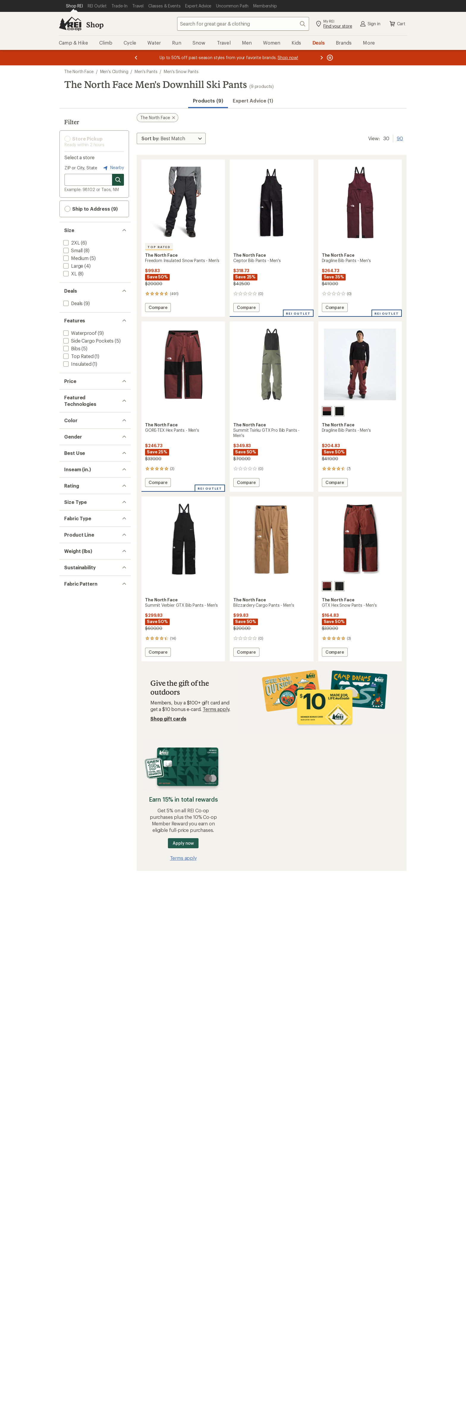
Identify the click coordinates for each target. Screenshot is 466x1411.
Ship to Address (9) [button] (91, 209)
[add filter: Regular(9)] (75, 747)
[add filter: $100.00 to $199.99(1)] (87, 401)
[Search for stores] (118, 180)
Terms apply (216, 709)
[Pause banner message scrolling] (329, 57)
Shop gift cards (168, 718)
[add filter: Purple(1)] (77, 530)
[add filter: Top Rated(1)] (78, 356)
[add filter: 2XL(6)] (71, 242)
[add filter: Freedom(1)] (76, 828)
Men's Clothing (114, 71)
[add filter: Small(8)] (72, 250)
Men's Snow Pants (181, 71)
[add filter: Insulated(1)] (77, 364)
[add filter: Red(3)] (74, 537)
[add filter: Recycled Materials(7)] (86, 903)
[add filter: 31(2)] (68, 650)
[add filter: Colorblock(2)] (78, 941)
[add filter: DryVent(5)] (75, 446)
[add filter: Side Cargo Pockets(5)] (88, 340)
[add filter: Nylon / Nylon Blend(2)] (88, 784)
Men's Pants (146, 71)
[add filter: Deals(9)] (72, 303)
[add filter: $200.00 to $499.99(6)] (89, 409)
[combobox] (243, 24)
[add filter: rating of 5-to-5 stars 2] (89, 687)
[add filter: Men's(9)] (73, 567)
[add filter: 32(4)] (69, 657)
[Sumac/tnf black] (327, 411)
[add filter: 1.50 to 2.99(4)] (79, 873)
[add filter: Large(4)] (72, 266)
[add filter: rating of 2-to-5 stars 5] (89, 710)
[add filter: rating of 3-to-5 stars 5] (89, 702)
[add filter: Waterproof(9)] (79, 333)
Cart (397, 23)
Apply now (183, 843)
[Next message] (321, 57)
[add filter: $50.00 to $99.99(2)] (85, 393)
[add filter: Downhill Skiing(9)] (83, 612)
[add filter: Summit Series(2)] (82, 836)
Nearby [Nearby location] (113, 167)
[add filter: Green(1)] (77, 522)
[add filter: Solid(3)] (72, 933)
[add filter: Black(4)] (76, 499)
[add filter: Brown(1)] (77, 507)
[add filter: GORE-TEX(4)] (78, 461)
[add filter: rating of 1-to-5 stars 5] (89, 718)
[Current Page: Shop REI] (74, 6)
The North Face (79, 71)
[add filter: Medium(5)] (75, 258)
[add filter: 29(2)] (69, 642)
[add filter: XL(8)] (69, 273)
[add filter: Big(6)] (70, 755)
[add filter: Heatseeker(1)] (79, 469)
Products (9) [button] (208, 100)
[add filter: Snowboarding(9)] (82, 605)
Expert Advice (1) (253, 100)
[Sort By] (171, 138)
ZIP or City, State (80, 167)
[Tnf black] (339, 411)
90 (400, 138)
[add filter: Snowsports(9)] (80, 597)
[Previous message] (136, 57)
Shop (94, 24)
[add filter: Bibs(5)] (71, 348)
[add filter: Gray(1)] (75, 514)
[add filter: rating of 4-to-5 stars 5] (89, 695)
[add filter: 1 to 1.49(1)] (75, 866)
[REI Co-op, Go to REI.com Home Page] (70, 24)
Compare (158, 308)
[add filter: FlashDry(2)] (76, 454)
